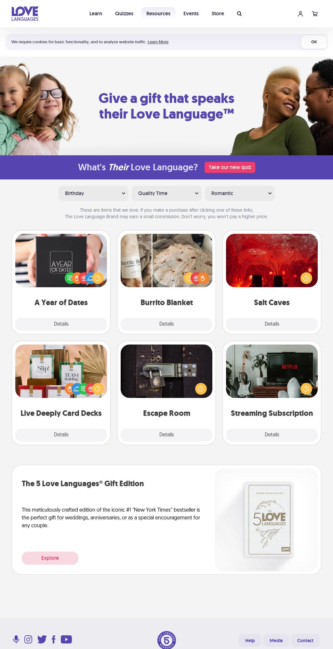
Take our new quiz (230, 167)
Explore (50, 558)
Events (191, 13)
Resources (158, 13)
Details (61, 324)
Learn (95, 13)
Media (276, 640)
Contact (305, 640)
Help (250, 640)
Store (218, 13)
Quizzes (124, 13)
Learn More (158, 42)
